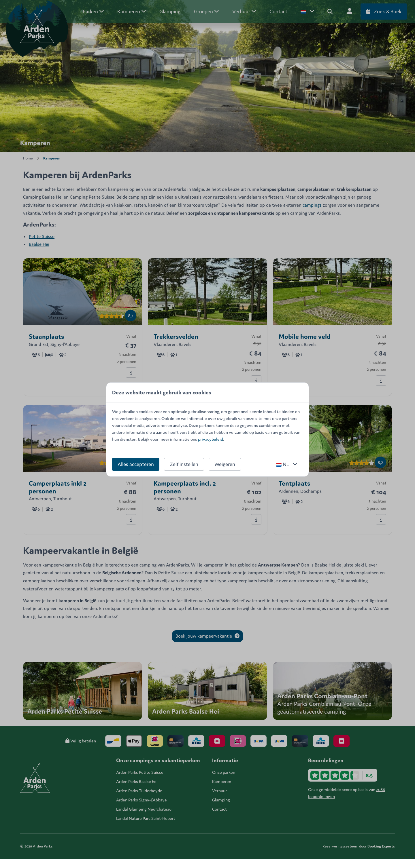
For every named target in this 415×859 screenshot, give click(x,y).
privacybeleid (210, 439)
